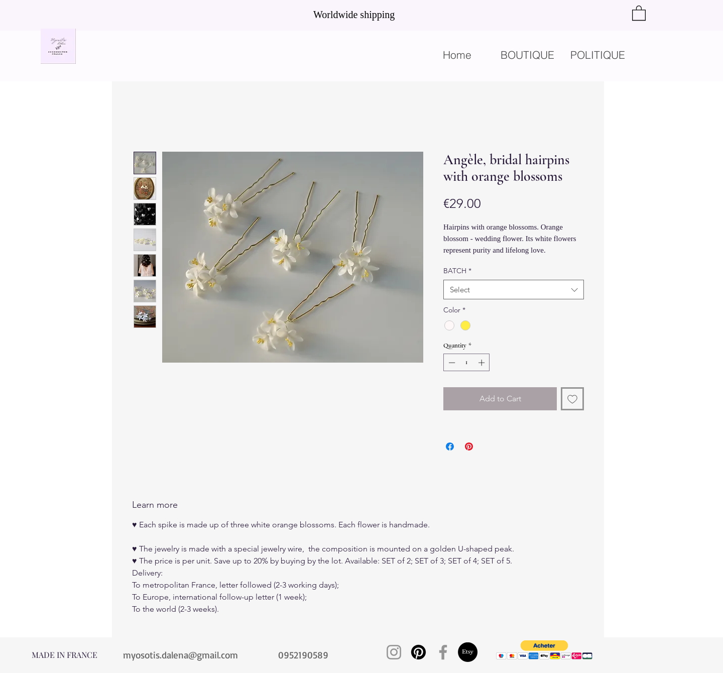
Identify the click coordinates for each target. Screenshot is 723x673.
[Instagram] (394, 652)
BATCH (457, 270)
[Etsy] (467, 652)
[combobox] (513, 289)
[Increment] (482, 362)
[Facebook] (443, 652)
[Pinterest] (418, 652)
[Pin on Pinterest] (469, 446)
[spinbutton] (466, 362)
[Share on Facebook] (450, 446)
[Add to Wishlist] (572, 398)
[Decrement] (451, 362)
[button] (639, 13)
